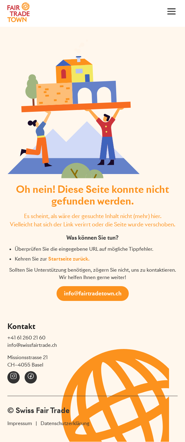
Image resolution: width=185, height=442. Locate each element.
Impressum (19, 423)
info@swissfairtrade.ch (32, 345)
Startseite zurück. (68, 259)
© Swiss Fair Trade (38, 410)
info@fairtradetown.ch (92, 293)
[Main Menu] (171, 11)
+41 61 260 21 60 (26, 338)
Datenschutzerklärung (65, 423)
